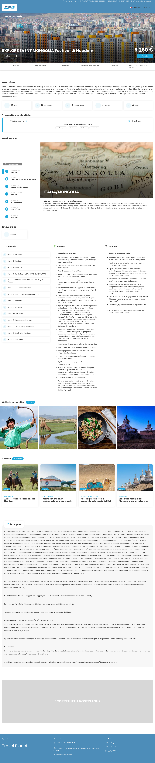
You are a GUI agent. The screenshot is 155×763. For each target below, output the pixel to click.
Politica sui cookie (110, 747)
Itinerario (65, 65)
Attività (114, 65)
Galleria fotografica (89, 65)
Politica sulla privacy (111, 743)
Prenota (145, 56)
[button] (9, 96)
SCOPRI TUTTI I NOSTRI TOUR (138, 66)
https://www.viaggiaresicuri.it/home (34, 654)
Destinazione (40, 65)
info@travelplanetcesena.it (142, 1)
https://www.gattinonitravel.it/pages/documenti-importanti (94, 662)
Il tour (16, 65)
